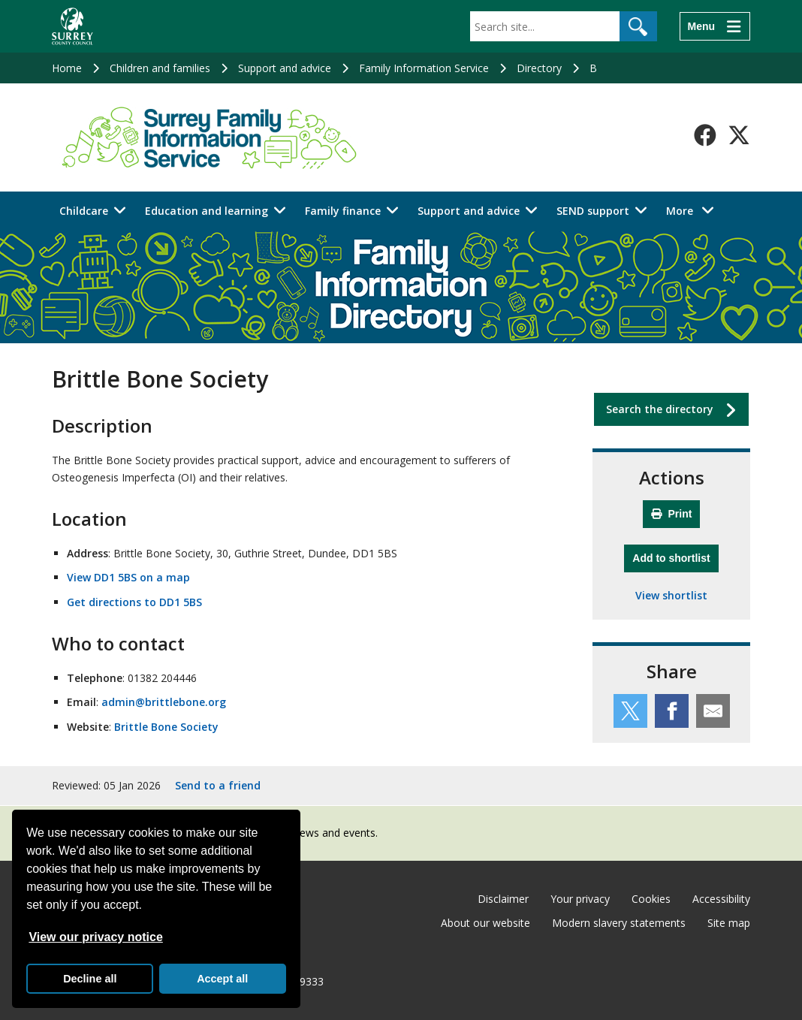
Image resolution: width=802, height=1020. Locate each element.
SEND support (592, 211)
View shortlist (671, 595)
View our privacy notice (95, 937)
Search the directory (659, 409)
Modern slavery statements (619, 923)
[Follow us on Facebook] (705, 135)
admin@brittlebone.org (163, 702)
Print (671, 514)
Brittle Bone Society (166, 727)
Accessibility (721, 899)
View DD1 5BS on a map (128, 577)
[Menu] (715, 26)
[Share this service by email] (713, 711)
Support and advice (284, 68)
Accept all (222, 979)
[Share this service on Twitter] (630, 711)
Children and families (160, 68)
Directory (539, 68)
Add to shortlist (675, 556)
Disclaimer (503, 899)
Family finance (343, 211)
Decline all (89, 979)
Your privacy (580, 899)
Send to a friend (218, 785)
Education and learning (206, 211)
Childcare (83, 211)
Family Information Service (424, 68)
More (694, 210)
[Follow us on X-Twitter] (739, 135)
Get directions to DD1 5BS (134, 602)
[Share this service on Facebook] (672, 711)
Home (67, 68)
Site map (728, 923)
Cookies (651, 899)
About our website (485, 923)
